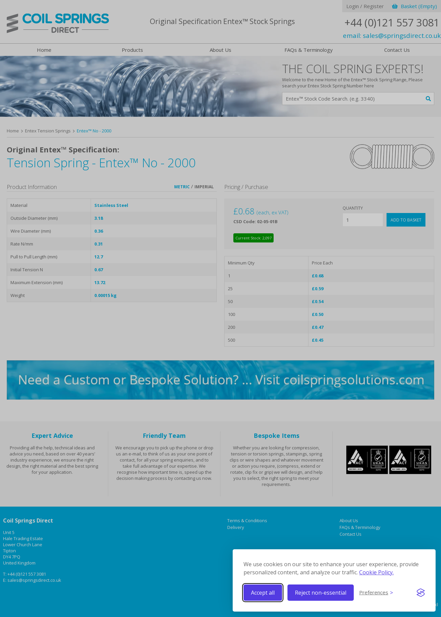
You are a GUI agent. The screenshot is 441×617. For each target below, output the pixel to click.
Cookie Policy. (376, 572)
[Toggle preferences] (376, 592)
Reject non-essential (320, 592)
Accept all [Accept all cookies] (263, 592)
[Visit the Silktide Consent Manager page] (421, 593)
